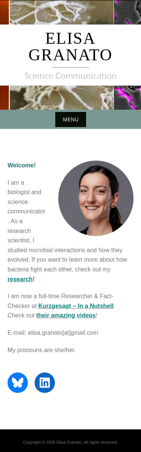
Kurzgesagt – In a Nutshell (76, 306)
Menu (71, 119)
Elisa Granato (70, 46)
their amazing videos (66, 315)
